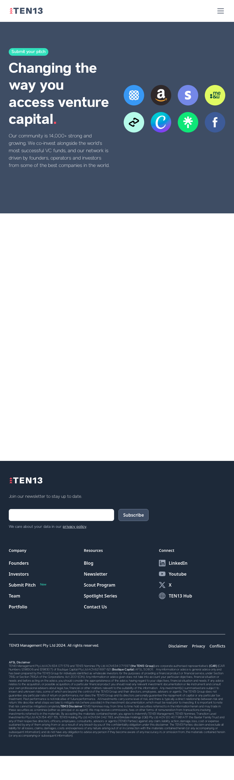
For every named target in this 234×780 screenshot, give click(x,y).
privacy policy (74, 527)
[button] (219, 10)
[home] (26, 11)
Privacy (198, 646)
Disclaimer (178, 646)
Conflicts (217, 646)
